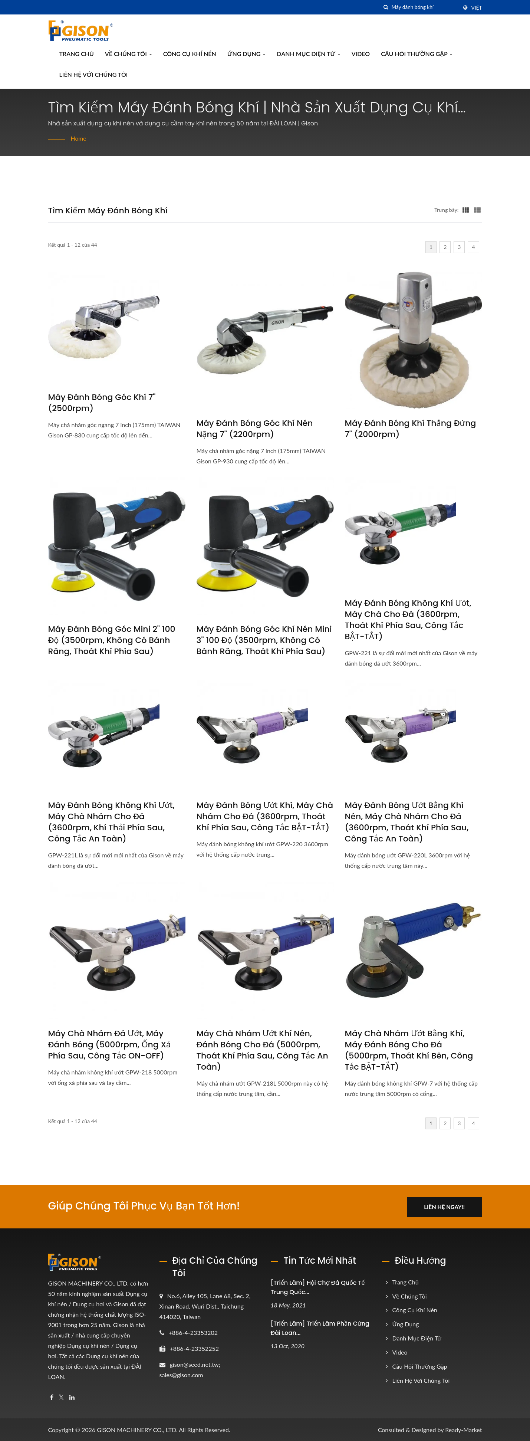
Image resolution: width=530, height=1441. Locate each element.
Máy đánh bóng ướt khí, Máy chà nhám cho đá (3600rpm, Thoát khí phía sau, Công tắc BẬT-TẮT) (265, 816)
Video (361, 53)
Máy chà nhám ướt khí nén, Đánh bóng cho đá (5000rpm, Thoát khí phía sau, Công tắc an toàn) (262, 1050)
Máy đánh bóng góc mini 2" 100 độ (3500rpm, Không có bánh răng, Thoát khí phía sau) (111, 640)
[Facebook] (51, 1396)
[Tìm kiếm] (386, 7)
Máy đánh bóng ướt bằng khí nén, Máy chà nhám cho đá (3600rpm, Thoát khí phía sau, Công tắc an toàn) (407, 822)
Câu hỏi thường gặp (416, 53)
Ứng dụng (246, 53)
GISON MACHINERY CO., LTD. (137, 1428)
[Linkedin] (72, 1396)
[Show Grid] (466, 209)
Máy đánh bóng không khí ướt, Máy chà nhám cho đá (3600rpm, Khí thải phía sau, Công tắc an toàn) (111, 822)
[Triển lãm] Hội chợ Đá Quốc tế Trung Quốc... (318, 1287)
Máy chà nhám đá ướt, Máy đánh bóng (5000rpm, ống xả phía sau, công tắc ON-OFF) (109, 1044)
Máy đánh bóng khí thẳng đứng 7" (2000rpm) (410, 429)
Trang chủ (76, 53)
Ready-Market (463, 1428)
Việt (476, 8)
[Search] (425, 7)
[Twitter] (61, 1396)
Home (79, 138)
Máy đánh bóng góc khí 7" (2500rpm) (102, 403)
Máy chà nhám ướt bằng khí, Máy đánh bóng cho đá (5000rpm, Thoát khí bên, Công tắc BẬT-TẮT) (409, 1050)
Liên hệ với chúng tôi (93, 74)
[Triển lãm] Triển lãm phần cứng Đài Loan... (320, 1327)
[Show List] (477, 209)
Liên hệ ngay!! (445, 1206)
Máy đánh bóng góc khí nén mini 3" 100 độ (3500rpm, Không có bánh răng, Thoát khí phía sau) (264, 640)
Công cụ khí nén (189, 53)
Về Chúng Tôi (128, 53)
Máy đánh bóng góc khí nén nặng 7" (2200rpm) (255, 429)
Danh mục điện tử (308, 53)
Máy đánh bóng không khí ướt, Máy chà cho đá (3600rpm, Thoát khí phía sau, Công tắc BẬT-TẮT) (408, 620)
